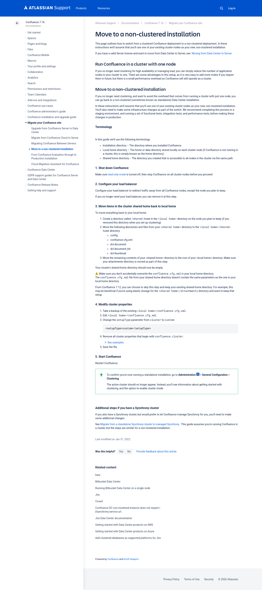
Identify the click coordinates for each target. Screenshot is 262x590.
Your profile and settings (42, 66)
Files (30, 49)
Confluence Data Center (41, 169)
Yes (121, 451)
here (97, 474)
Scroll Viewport (130, 559)
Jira (97, 494)
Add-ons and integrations (42, 100)
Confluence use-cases (40, 105)
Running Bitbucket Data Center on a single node (122, 488)
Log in (231, 8)
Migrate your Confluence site (44, 122)
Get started (34, 32)
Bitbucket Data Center (107, 481)
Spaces (32, 38)
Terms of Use (192, 579)
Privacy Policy (171, 579)
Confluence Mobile (38, 55)
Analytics (33, 77)
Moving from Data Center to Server (212, 53)
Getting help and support (42, 190)
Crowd (99, 501)
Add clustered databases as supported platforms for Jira (128, 537)
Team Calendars (37, 94)
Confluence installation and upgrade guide (52, 117)
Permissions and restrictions (44, 88)
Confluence (113, 559)
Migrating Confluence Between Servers (53, 143)
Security (209, 579)
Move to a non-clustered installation (52, 149)
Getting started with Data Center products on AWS (124, 524)
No (129, 451)
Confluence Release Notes (43, 184)
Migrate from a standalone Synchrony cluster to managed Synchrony (139, 424)
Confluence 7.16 (35, 22)
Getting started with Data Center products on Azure (124, 531)
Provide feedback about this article (156, 451)
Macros (32, 60)
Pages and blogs (37, 43)
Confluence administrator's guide (47, 111)
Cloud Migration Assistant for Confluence (55, 164)
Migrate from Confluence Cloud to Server (55, 137)
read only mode (117, 174)
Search (222, 8)
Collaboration (35, 71)
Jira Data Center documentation (113, 518)
